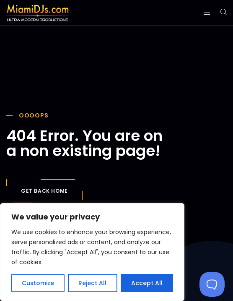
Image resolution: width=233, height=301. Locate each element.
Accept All (147, 283)
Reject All (92, 283)
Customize (38, 283)
